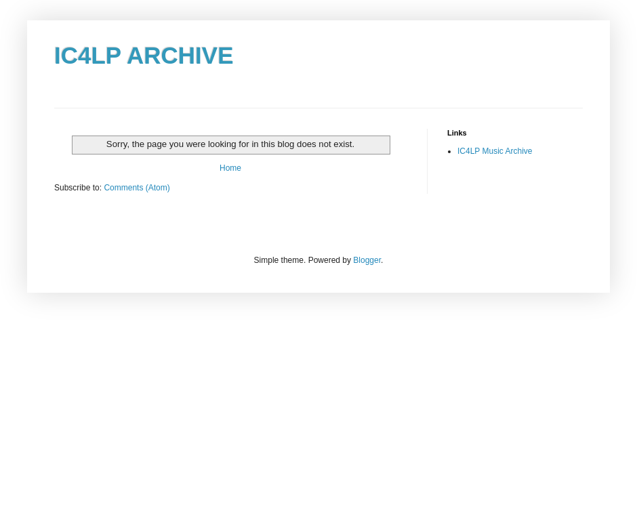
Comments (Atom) (136, 187)
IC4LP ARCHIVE (144, 55)
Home (230, 168)
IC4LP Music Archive (495, 151)
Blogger (367, 260)
